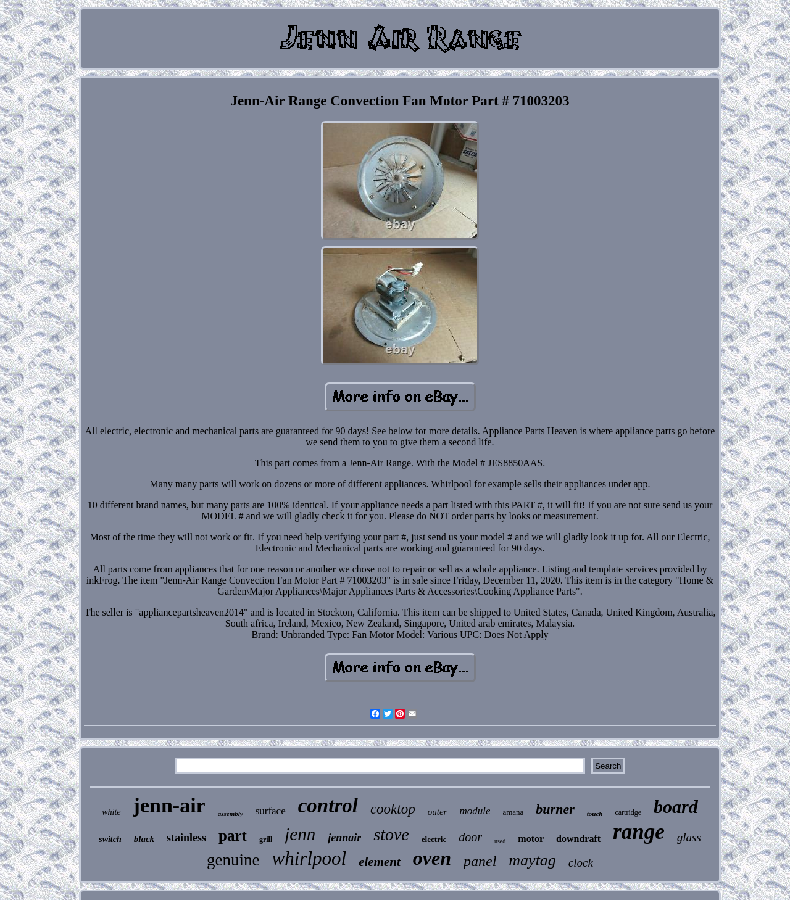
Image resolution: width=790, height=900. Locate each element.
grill (265, 839)
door (470, 837)
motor (531, 838)
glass (689, 837)
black (144, 839)
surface (271, 811)
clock (580, 862)
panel (480, 861)
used (499, 841)
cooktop (392, 809)
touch (595, 813)
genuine (233, 860)
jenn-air (169, 805)
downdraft (578, 838)
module (474, 811)
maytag (532, 860)
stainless (186, 838)
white (111, 812)
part (232, 835)
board (676, 806)
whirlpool (309, 858)
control (328, 806)
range (639, 832)
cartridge (628, 812)
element (380, 861)
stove (391, 834)
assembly (230, 813)
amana (512, 812)
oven (432, 858)
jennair (344, 838)
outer (437, 812)
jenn (300, 834)
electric (434, 839)
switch (110, 839)
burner (555, 809)
